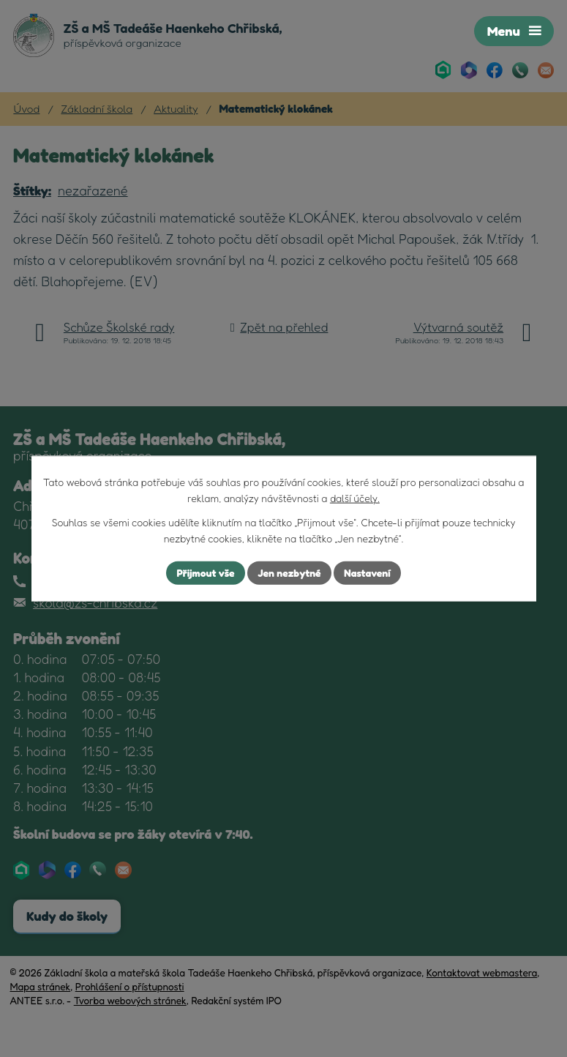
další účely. (355, 498)
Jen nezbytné (289, 573)
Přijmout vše (205, 573)
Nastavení (367, 573)
